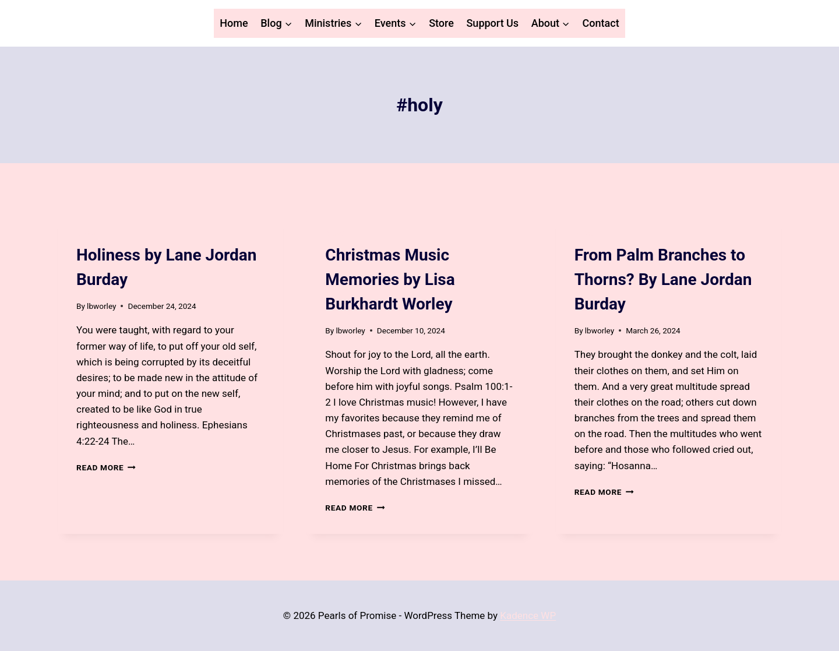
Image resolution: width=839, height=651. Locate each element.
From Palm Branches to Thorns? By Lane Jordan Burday (663, 279)
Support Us (492, 23)
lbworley (101, 306)
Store (441, 23)
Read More (106, 467)
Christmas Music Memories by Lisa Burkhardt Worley (389, 279)
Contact (601, 23)
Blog (85, 234)
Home (234, 23)
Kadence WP (528, 615)
